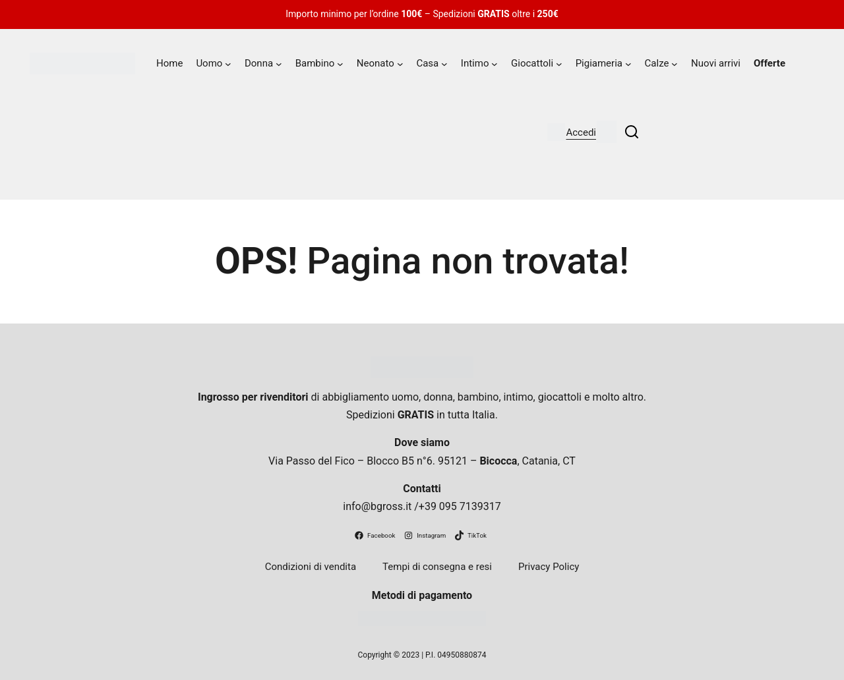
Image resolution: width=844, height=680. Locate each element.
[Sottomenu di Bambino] (340, 64)
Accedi (581, 132)
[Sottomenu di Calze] (674, 64)
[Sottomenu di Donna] (279, 64)
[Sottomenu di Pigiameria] (628, 64)
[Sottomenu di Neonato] (400, 64)
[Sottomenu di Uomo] (228, 64)
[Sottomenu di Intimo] (494, 64)
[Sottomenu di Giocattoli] (559, 64)
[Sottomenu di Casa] (444, 64)
